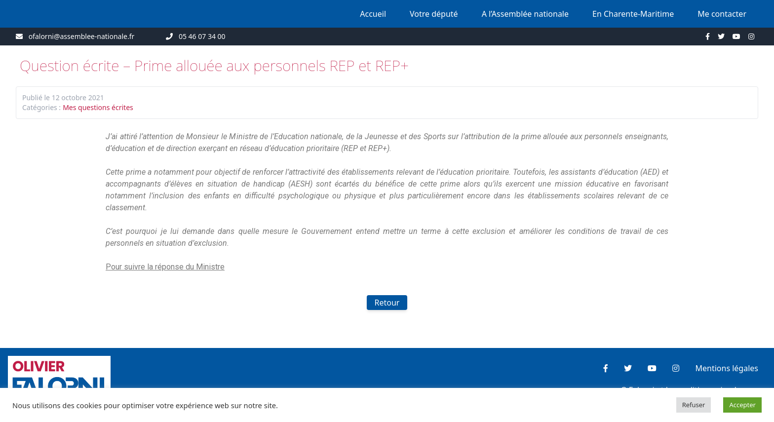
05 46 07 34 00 (202, 36)
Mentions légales (726, 368)
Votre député (434, 13)
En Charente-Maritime (633, 13)
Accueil (373, 13)
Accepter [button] (742, 404)
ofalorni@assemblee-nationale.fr (82, 36)
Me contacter (721, 13)
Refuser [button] (693, 404)
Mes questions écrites (98, 107)
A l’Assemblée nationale (525, 13)
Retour (387, 302)
